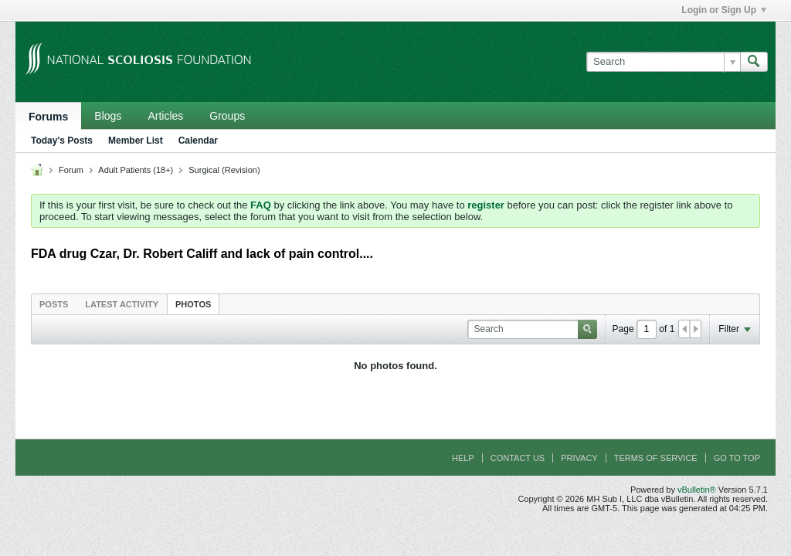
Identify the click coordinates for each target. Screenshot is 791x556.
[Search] (663, 62)
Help (463, 458)
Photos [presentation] (193, 304)
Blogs (107, 116)
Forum (71, 170)
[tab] (53, 303)
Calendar (198, 140)
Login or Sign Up (723, 10)
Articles (165, 116)
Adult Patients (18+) (135, 170)
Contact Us (518, 458)
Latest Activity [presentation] (121, 304)
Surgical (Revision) (224, 170)
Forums (48, 116)
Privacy (579, 458)
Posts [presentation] (53, 304)
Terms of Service (656, 458)
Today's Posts (62, 140)
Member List (135, 140)
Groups (227, 116)
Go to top (737, 458)
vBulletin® (696, 489)
